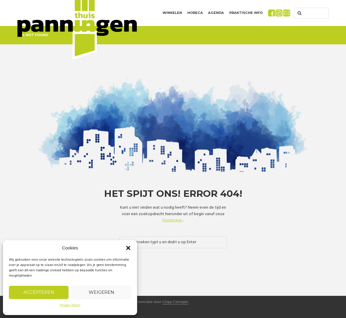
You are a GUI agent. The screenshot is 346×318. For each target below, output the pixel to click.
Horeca (195, 13)
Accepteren (38, 292)
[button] (128, 248)
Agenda (216, 13)
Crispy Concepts (175, 302)
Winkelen (172, 13)
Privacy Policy (70, 305)
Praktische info (246, 13)
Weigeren (101, 292)
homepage (173, 220)
